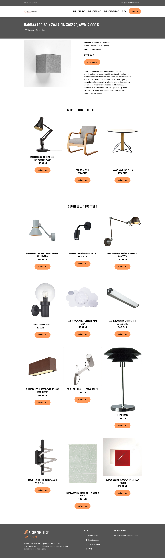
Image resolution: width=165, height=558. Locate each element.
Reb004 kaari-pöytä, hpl (122, 169)
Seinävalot (40, 30)
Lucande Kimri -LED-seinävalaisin (42, 479)
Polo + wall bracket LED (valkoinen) (82, 389)
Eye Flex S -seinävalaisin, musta (82, 253)
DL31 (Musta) (122, 415)
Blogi (124, 11)
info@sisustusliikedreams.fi (130, 3)
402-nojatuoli (82, 169)
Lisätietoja (92, 62)
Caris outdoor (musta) (42, 324)
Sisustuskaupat (111, 11)
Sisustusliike (79, 11)
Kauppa (135, 11)
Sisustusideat (94, 11)
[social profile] (40, 3)
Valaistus (30, 30)
